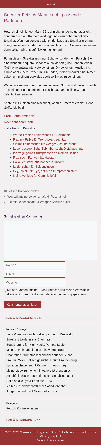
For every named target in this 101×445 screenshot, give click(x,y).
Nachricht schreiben (18, 122)
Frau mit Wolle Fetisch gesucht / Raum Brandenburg (41, 360)
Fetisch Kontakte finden (23, 191)
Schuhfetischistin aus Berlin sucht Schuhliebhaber (39, 375)
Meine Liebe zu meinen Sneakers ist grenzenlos (38, 370)
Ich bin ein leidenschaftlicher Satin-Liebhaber (36, 386)
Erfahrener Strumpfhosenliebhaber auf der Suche (39, 355)
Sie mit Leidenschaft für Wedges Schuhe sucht (38, 202)
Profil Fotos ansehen (19, 116)
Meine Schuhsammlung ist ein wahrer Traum (36, 350)
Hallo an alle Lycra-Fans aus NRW (29, 381)
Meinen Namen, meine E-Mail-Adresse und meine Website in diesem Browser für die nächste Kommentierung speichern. (48, 292)
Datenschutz (44, 440)
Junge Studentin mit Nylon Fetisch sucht (33, 391)
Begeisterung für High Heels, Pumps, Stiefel (35, 344)
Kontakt (59, 440)
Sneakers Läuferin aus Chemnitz (28, 339)
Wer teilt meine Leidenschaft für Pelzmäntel (36, 196)
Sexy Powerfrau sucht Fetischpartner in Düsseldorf (40, 334)
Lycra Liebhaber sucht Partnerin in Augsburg (36, 365)
